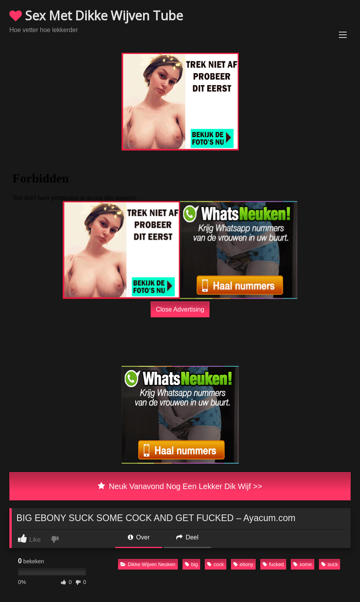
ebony (243, 564)
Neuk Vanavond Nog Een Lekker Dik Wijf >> (180, 486)
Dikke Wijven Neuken (148, 564)
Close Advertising (180, 309)
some (302, 564)
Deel (187, 537)
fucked (273, 564)
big (191, 564)
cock (215, 564)
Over (139, 537)
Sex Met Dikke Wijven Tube (96, 15)
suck (329, 564)
